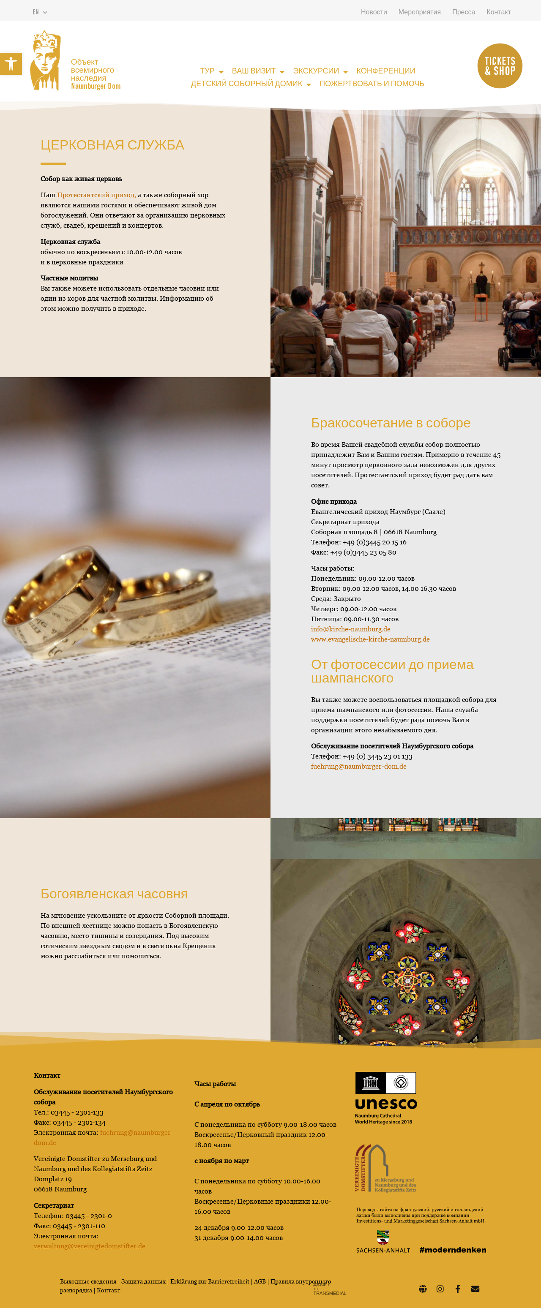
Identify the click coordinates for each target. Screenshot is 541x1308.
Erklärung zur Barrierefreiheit (209, 1281)
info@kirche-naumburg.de (351, 629)
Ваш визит (258, 71)
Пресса (463, 12)
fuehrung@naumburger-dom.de (359, 766)
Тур (211, 71)
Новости (374, 12)
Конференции (385, 72)
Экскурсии (320, 71)
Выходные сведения (88, 1281)
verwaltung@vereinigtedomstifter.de (89, 1246)
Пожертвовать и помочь (372, 84)
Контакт (498, 12)
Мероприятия (420, 12)
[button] (11, 64)
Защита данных (144, 1281)
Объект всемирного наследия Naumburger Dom (96, 75)
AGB (260, 1281)
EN (40, 12)
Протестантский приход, (96, 195)
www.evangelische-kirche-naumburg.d (370, 639)
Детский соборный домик (251, 84)
